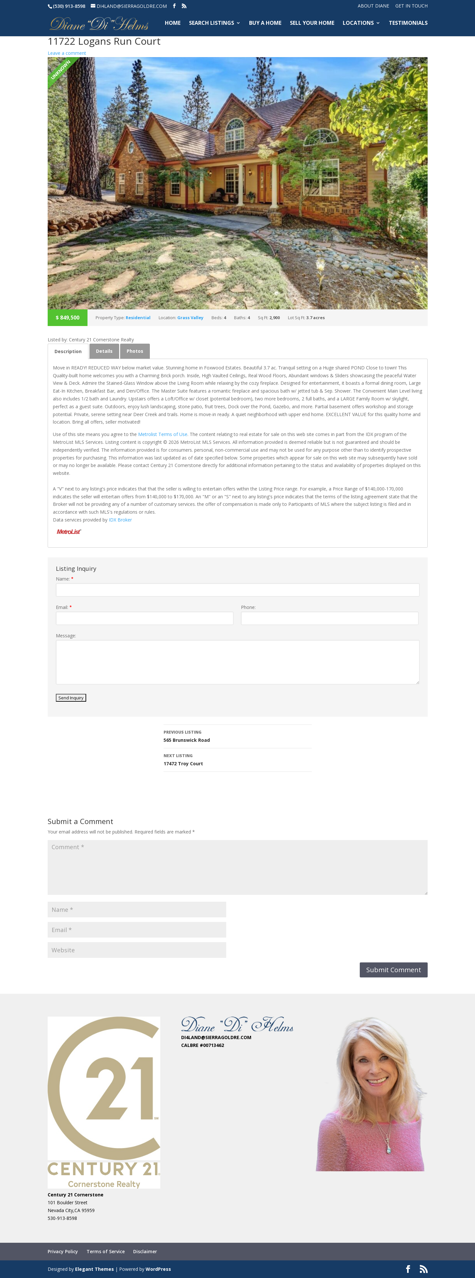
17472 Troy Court (238, 759)
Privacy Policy (63, 1251)
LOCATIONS (358, 24)
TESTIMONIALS (408, 24)
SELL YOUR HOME (312, 24)
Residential (138, 317)
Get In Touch (411, 6)
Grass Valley (190, 317)
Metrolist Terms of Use (162, 434)
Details (104, 351)
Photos (135, 351)
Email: (64, 607)
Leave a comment (67, 53)
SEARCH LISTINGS (211, 24)
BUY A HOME (265, 24)
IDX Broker (120, 520)
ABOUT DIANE (373, 6)
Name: (64, 579)
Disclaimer (145, 1251)
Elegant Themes (94, 1269)
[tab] (68, 351)
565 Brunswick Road (238, 735)
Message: (66, 635)
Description (68, 351)
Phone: (248, 607)
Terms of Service (106, 1251)
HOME (173, 24)
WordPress (158, 1269)
